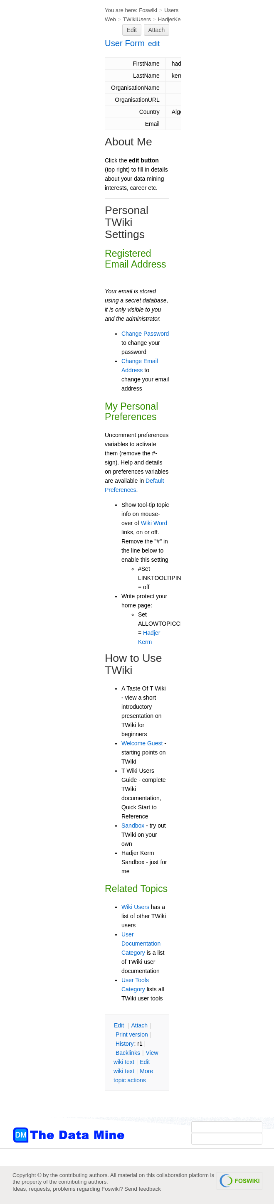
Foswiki (148, 10)
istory (125, 1043)
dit (120, 1025)
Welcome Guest (142, 743)
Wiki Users (135, 907)
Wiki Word (154, 523)
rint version (132, 1034)
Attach (156, 30)
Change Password (145, 333)
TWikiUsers (137, 19)
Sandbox (132, 825)
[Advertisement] (45, 167)
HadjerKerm (172, 19)
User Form (125, 43)
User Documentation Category (140, 943)
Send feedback (142, 1189)
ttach (139, 1025)
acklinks (128, 1052)
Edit (132, 30)
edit (154, 43)
